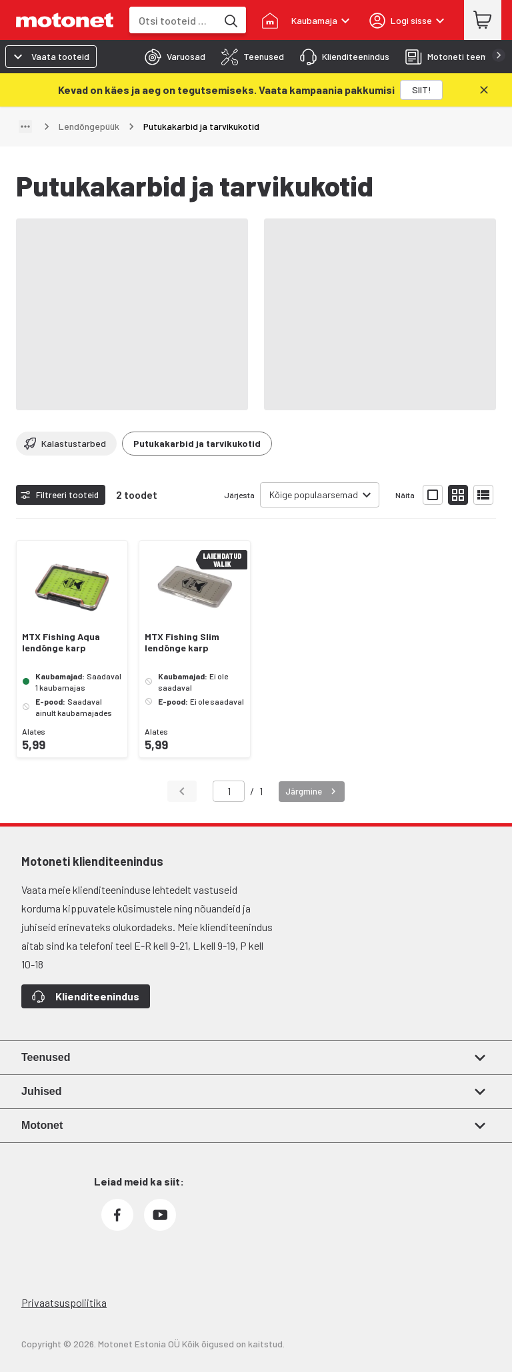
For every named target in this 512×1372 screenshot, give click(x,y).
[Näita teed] (25, 126)
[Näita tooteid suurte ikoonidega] (433, 495)
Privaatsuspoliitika (64, 1302)
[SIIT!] (421, 90)
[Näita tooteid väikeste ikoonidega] (458, 495)
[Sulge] (484, 90)
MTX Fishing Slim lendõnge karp (182, 642)
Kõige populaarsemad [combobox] (313, 494)
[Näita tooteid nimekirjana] (483, 495)
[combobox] (173, 20)
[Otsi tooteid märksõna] (230, 20)
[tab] (171, 57)
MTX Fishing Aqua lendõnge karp (61, 642)
